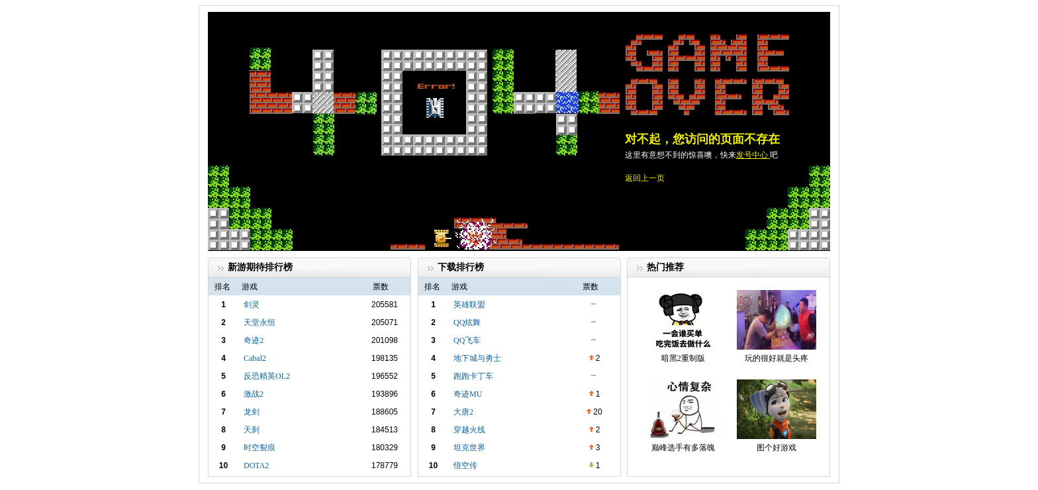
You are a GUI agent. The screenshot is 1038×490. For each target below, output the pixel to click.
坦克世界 (469, 447)
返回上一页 (645, 178)
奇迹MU (467, 394)
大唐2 (463, 411)
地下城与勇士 (477, 358)
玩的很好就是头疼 (776, 358)
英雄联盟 (469, 304)
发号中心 (753, 155)
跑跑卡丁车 (473, 376)
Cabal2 (255, 358)
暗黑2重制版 (683, 358)
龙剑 (252, 411)
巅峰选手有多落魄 (683, 447)
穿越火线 (469, 429)
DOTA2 (256, 465)
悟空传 (465, 465)
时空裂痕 (259, 447)
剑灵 (252, 304)
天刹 (252, 429)
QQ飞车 (467, 340)
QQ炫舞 (467, 322)
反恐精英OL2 (267, 376)
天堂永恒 (259, 322)
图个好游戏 (776, 447)
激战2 (253, 394)
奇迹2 (253, 340)
